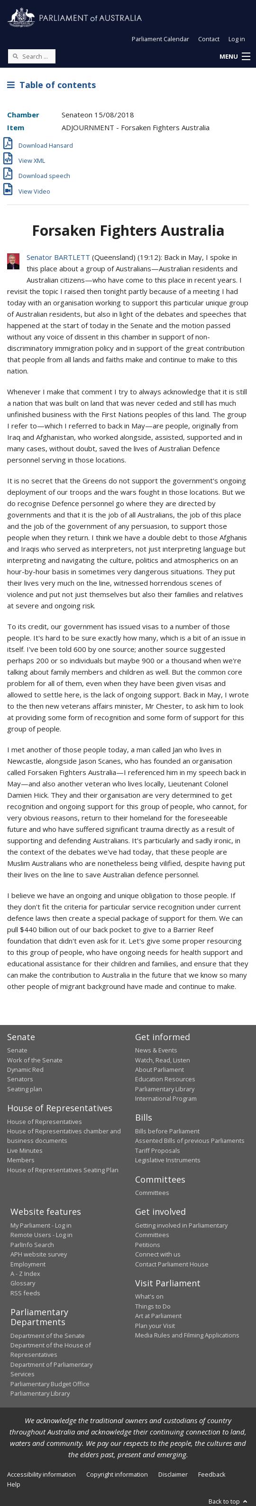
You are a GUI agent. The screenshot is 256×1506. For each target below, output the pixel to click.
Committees (152, 1192)
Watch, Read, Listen (162, 1060)
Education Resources (165, 1079)
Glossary (22, 1283)
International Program (166, 1098)
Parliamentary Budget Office (50, 1384)
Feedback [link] (212, 1474)
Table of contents (51, 84)
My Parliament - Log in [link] (41, 1225)
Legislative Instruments (168, 1160)
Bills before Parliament (167, 1131)
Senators (20, 1079)
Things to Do (153, 1306)
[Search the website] (31, 56)
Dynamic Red (25, 1069)
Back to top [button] (229, 1501)
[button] (234, 57)
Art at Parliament (158, 1315)
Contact (208, 39)
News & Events (156, 1050)
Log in (237, 39)
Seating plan (24, 1089)
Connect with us (158, 1254)
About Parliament (159, 1069)
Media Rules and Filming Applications (187, 1335)
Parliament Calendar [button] (160, 39)
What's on (149, 1296)
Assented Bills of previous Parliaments (190, 1140)
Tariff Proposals (157, 1150)
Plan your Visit (155, 1325)
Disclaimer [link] (173, 1474)
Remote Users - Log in (41, 1234)
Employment (28, 1264)
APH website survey (38, 1254)
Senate (17, 1050)
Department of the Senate (47, 1335)
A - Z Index (25, 1273)
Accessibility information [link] (41, 1474)
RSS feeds (25, 1293)
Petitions (147, 1244)
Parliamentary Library (164, 1089)
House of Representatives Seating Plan (63, 1170)
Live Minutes (25, 1150)
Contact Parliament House (172, 1264)
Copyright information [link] (117, 1474)
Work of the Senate (35, 1060)
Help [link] (13, 1484)
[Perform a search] (15, 56)
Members (21, 1160)
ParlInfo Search (32, 1244)
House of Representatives (44, 1121)
